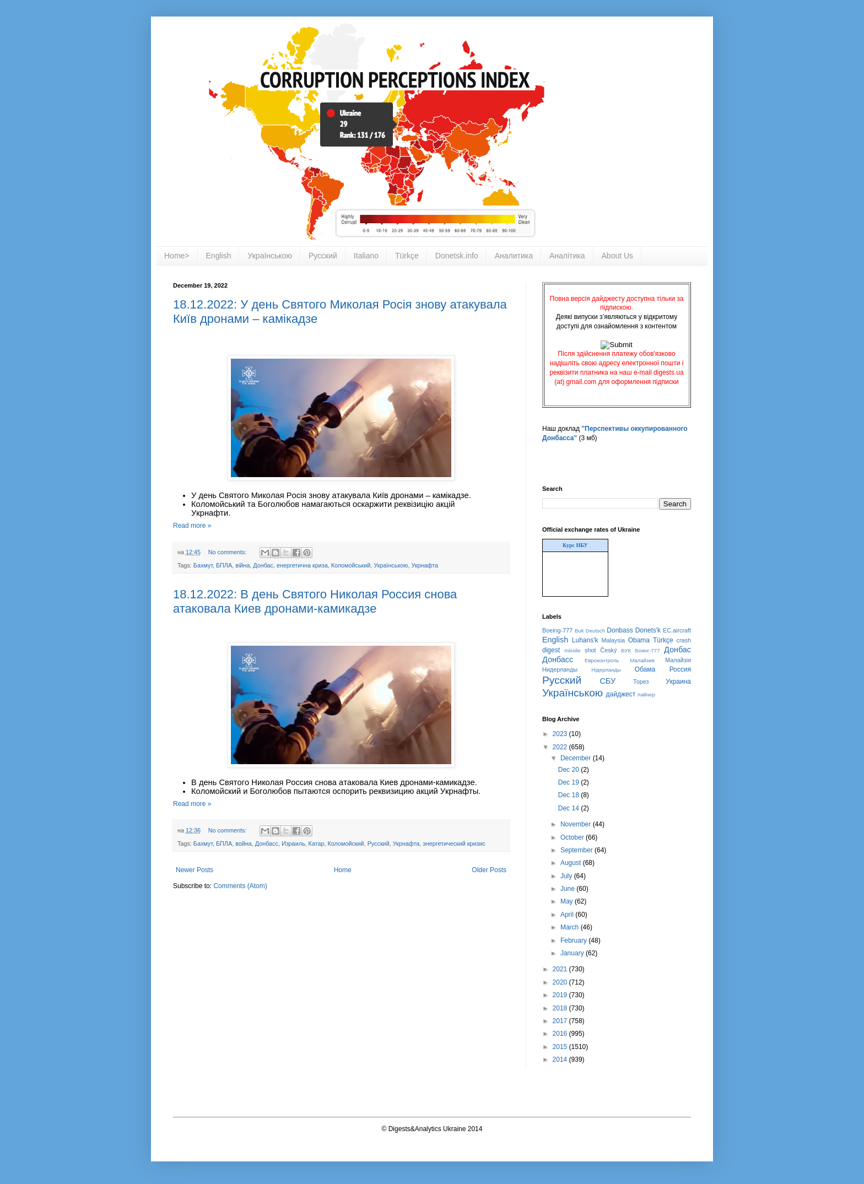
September (577, 850)
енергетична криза (302, 565)
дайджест (621, 694)
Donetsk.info (456, 255)
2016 (561, 1033)
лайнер (646, 694)
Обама (645, 669)
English (218, 255)
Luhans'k (585, 640)
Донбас (263, 565)
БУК (626, 650)
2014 (561, 1059)
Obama (639, 640)
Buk (579, 631)
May (567, 901)
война (243, 843)
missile (572, 650)
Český (608, 650)
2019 (561, 995)
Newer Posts (194, 870)
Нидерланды (559, 669)
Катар (317, 843)
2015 (561, 1047)
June (568, 889)
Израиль (293, 843)
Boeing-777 (557, 630)
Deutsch (595, 631)
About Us (618, 255)
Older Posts (489, 870)
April (567, 914)
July (567, 876)
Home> (177, 255)
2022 (561, 747)
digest (551, 650)
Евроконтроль (602, 660)
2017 (561, 1021)
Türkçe (407, 255)
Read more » (192, 525)
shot (590, 650)
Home (343, 870)
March (570, 927)
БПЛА (224, 565)
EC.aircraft (677, 630)
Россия (680, 669)
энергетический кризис (454, 843)
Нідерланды (606, 670)
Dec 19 (569, 782)
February (574, 940)
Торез (641, 681)
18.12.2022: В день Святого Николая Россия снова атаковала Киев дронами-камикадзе (315, 601)
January (573, 953)
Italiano (366, 255)
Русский (323, 255)
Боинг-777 (647, 650)
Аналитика (514, 255)
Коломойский (345, 843)
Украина (678, 681)
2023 (561, 734)
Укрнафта (424, 565)
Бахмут (203, 565)
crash (684, 640)
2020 (561, 982)
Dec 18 (569, 795)
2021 (561, 969)
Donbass (620, 630)
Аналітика (567, 255)
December (576, 758)
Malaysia (613, 640)
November (576, 824)
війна (242, 565)
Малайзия (642, 660)
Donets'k (648, 630)
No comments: (228, 552)
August (571, 863)
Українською (269, 255)
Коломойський (351, 565)
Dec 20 (569, 770)
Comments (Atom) (240, 886)
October (573, 837)
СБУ (607, 681)
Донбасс (266, 843)
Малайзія (678, 660)
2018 (561, 1008)
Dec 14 (569, 808)
